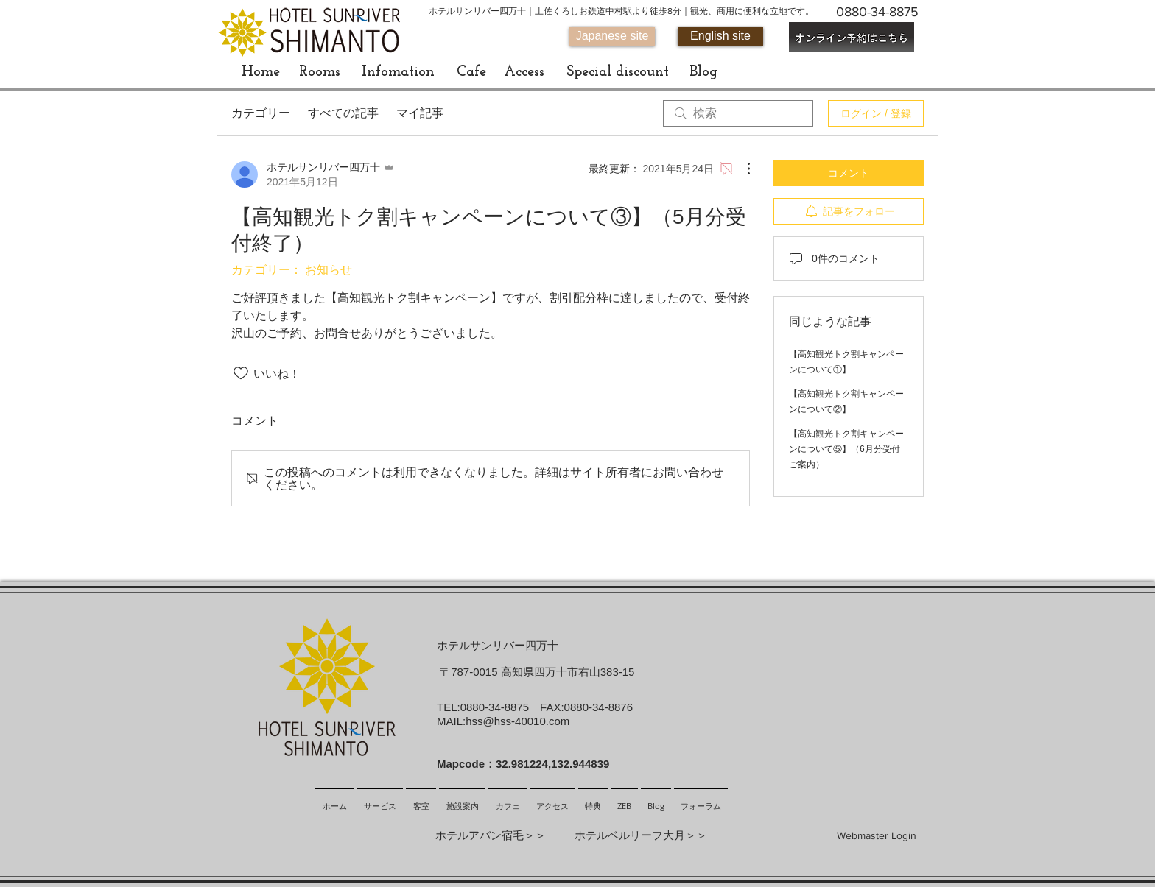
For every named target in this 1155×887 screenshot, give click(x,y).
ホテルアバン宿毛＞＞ (490, 835)
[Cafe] (471, 72)
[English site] (720, 36)
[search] (738, 113)
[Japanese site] (612, 36)
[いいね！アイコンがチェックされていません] (240, 373)
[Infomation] (398, 72)
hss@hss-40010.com (517, 721)
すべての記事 (343, 113)
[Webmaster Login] (876, 836)
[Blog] (703, 72)
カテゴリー (260, 113)
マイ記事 (419, 113)
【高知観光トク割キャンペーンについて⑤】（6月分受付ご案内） (846, 449)
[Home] (261, 72)
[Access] (524, 72)
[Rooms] (320, 72)
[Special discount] (617, 72)
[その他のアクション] (741, 168)
